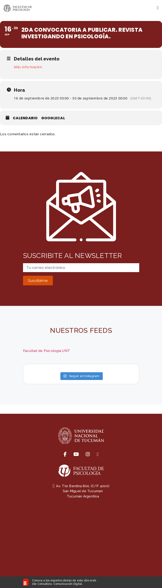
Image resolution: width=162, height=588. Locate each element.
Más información (28, 67)
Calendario (25, 118)
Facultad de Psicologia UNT (46, 351)
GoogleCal (53, 118)
